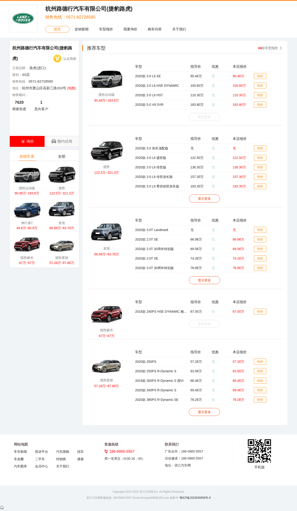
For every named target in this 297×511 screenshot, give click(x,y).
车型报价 (106, 29)
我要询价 (130, 29)
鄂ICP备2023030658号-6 (195, 497)
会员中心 (41, 466)
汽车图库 (20, 466)
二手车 (40, 459)
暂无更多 (204, 117)
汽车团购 (62, 451)
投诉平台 (41, 451)
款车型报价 (268, 48)
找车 (80, 451)
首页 (57, 29)
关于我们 (179, 29)
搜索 (80, 459)
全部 (62, 157)
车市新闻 (20, 451)
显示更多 (204, 198)
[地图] (71, 88)
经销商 (61, 459)
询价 (260, 76)
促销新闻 (82, 29)
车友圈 (19, 459)
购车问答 (155, 29)
